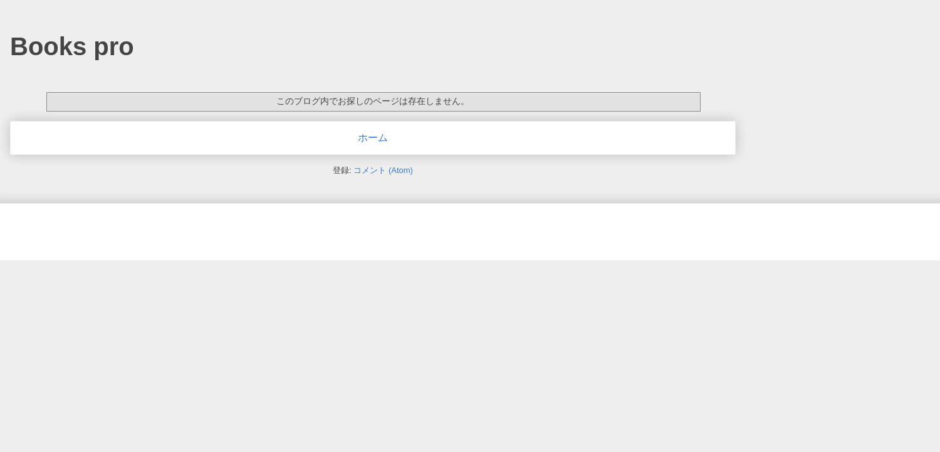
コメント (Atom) (383, 170)
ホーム (373, 137)
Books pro (72, 46)
